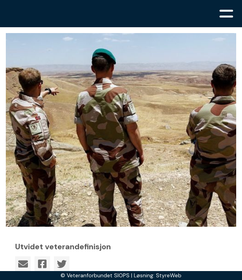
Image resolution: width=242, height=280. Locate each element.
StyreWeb (169, 275)
